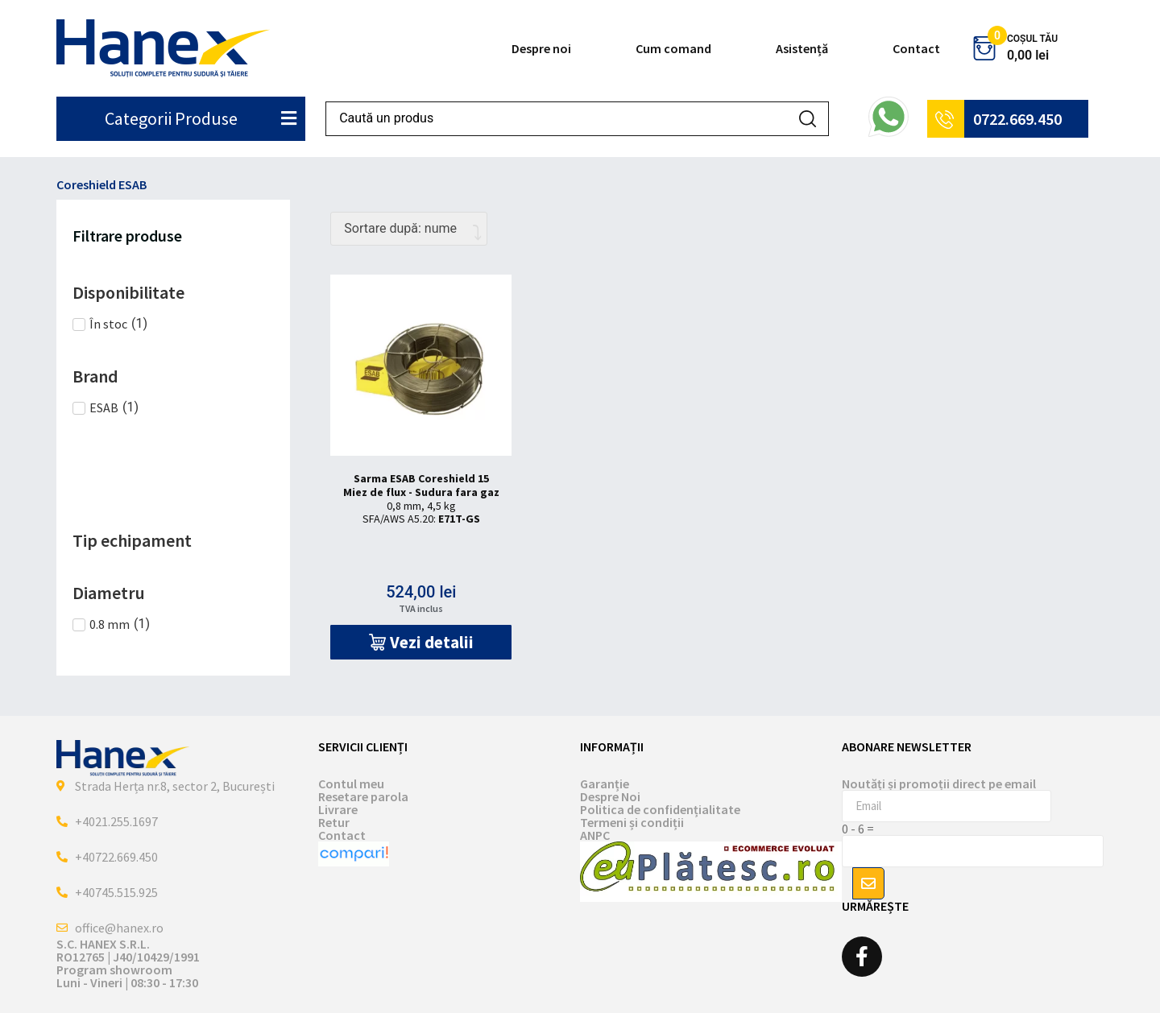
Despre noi (541, 48)
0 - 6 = (858, 828)
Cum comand (673, 48)
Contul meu (351, 783)
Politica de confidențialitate (660, 809)
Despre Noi (610, 796)
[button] (421, 642)
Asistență (802, 48)
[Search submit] (807, 118)
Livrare (338, 809)
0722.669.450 (1017, 119)
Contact (916, 48)
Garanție (604, 783)
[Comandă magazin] (408, 229)
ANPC (595, 835)
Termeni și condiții (632, 822)
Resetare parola (363, 796)
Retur (334, 822)
